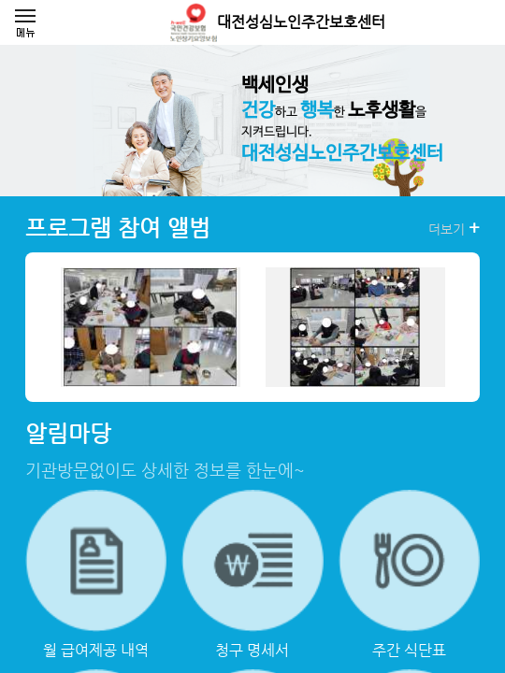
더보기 (454, 228)
